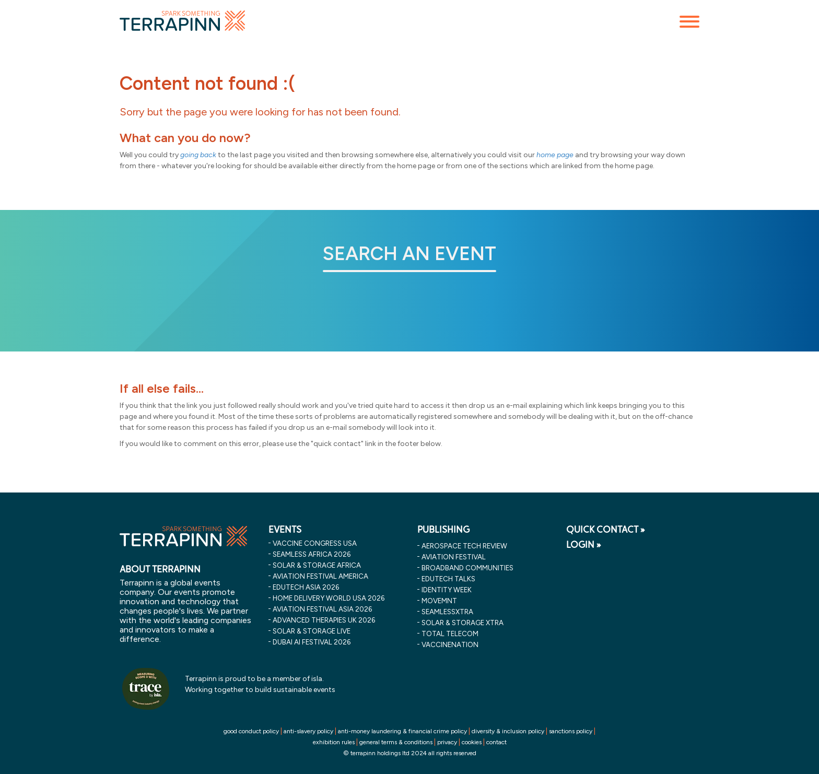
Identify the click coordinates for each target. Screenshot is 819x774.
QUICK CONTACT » (605, 529)
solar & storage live (311, 631)
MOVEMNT (439, 600)
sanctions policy (570, 731)
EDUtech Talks (448, 578)
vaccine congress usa (315, 543)
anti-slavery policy (308, 731)
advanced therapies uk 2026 (324, 620)
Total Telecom (450, 633)
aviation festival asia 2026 (322, 609)
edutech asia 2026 (306, 587)
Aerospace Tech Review (464, 546)
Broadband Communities (467, 568)
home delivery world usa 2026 (328, 598)
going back (198, 154)
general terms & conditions (395, 742)
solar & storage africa (317, 565)
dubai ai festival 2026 (311, 642)
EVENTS (284, 529)
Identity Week (447, 589)
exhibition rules (334, 742)
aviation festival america (320, 576)
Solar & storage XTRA (463, 622)
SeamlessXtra (447, 611)
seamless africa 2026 (311, 554)
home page (555, 154)
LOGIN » (583, 544)
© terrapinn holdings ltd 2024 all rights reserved (409, 753)
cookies (472, 742)
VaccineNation (450, 644)
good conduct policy (251, 731)
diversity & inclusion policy (508, 731)
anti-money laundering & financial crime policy (402, 731)
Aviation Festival (454, 557)
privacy (447, 742)
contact (496, 742)
